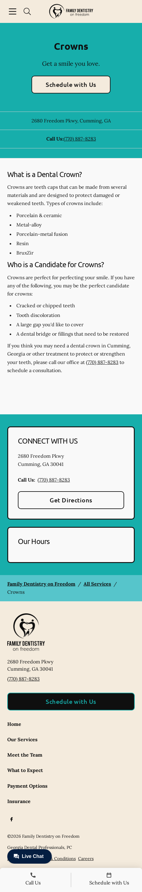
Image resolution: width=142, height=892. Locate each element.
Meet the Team (24, 755)
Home (14, 724)
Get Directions (71, 500)
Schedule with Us (71, 84)
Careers (86, 858)
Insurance (19, 801)
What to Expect (25, 770)
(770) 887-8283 (80, 139)
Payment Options (27, 786)
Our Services (22, 739)
